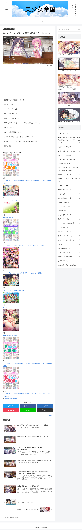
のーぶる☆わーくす (69, 198)
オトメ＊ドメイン (69, 252)
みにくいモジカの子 (69, 155)
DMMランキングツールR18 (10, 398)
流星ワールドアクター (69, 147)
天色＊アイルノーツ (69, 206)
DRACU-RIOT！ (69, 210)
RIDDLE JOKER (69, 202)
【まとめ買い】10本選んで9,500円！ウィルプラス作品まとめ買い (24, 245)
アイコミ (6, 308)
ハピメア (69, 244)
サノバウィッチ (69, 185)
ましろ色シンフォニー (69, 215)
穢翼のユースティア (69, 189)
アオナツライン (69, 133)
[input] (69, 29)
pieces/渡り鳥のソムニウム (69, 265)
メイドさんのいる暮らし (69, 240)
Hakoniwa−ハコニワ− (10, 335)
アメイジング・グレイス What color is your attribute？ (69, 169)
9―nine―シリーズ (69, 248)
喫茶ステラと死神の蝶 (69, 256)
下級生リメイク (8, 217)
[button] (79, 30)
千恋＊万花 (69, 194)
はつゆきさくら (69, 227)
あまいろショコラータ (8, 28)
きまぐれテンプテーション (69, 151)
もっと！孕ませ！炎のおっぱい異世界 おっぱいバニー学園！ (22, 273)
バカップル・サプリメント (11, 200)
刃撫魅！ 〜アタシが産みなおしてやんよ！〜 (69, 180)
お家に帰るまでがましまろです (69, 159)
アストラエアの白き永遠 (69, 223)
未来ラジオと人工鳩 (69, 174)
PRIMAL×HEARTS (69, 163)
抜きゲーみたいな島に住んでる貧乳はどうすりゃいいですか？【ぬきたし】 (69, 140)
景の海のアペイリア (69, 231)
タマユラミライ (69, 261)
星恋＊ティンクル (69, 219)
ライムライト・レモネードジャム (13, 290)
